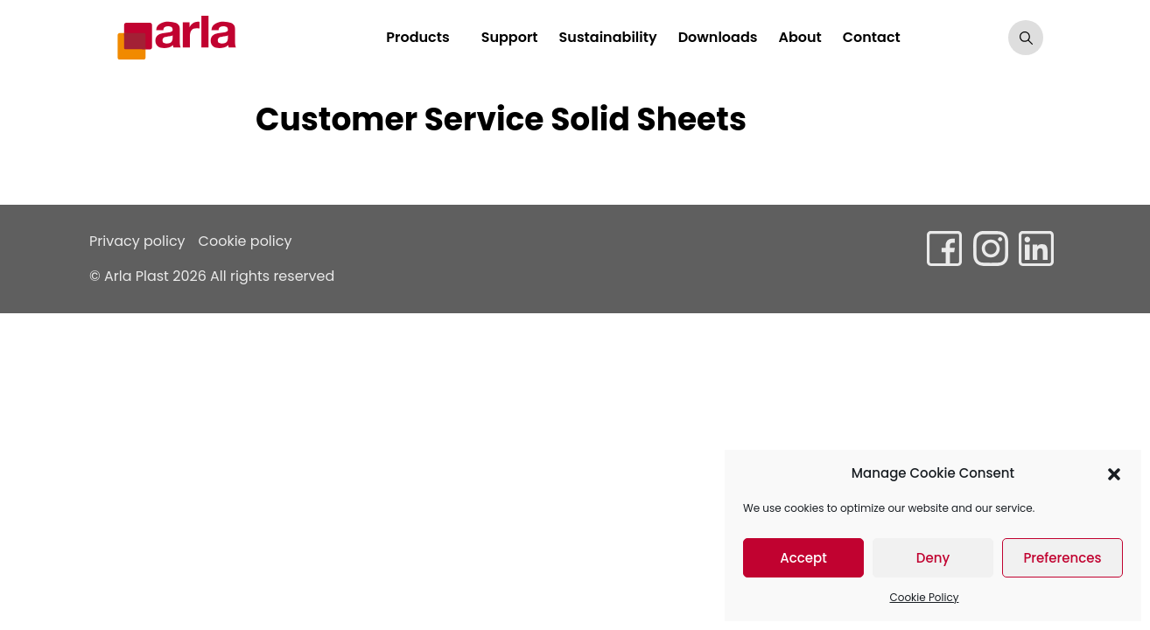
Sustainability (608, 37)
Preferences (1062, 558)
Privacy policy (137, 241)
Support (509, 37)
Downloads (718, 37)
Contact (872, 37)
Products (417, 37)
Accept (803, 558)
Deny (933, 558)
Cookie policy (245, 241)
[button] (1114, 473)
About (799, 37)
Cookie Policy (924, 597)
